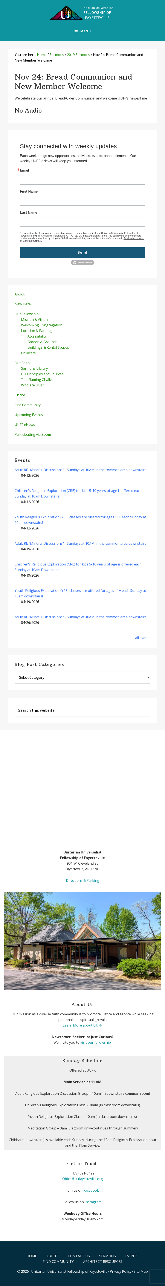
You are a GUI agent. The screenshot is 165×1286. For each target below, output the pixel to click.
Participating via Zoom (33, 434)
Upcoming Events (29, 414)
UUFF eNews (25, 424)
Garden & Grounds (42, 341)
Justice (20, 395)
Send (82, 252)
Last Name (28, 212)
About (19, 294)
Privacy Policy (120, 1271)
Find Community (28, 405)
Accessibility (37, 336)
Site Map (141, 1271)
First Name (29, 191)
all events (142, 637)
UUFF (82, 12)
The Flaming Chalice (37, 379)
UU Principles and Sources (42, 374)
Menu (85, 31)
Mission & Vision (34, 319)
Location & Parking (36, 330)
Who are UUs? (32, 385)
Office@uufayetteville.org (82, 1178)
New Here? (23, 304)
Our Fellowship (27, 314)
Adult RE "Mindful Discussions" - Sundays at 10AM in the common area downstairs (80, 469)
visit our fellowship (95, 1042)
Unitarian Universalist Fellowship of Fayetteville (69, 1271)
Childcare (28, 353)
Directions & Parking (82, 880)
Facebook (91, 1190)
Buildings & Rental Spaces (48, 347)
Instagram (93, 1202)
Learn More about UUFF (82, 1025)
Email (24, 170)
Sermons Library (34, 368)
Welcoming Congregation (41, 325)
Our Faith (22, 362)
